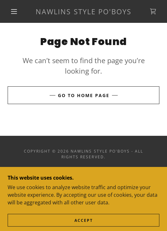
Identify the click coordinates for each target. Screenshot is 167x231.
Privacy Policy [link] (83, 171)
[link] (83, 11)
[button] (15, 11)
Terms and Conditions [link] (83, 179)
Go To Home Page (83, 95)
